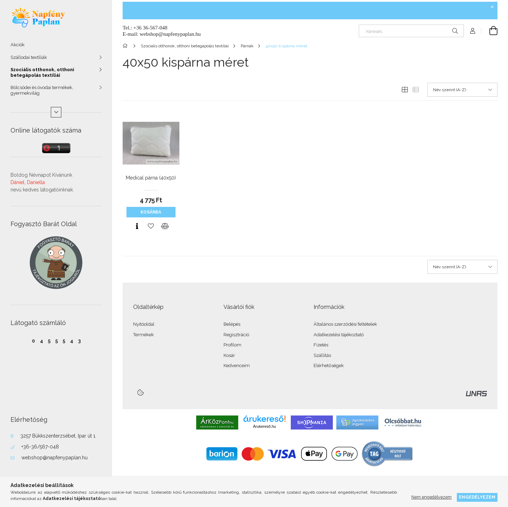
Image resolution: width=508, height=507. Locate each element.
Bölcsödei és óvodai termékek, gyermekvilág (42, 90)
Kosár (229, 355)
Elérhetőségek (329, 365)
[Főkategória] (126, 45)
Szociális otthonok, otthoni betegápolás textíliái (42, 72)
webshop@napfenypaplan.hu (54, 457)
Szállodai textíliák (29, 57)
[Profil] (472, 31)
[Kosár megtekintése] (489, 31)
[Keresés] (411, 31)
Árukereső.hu (264, 426)
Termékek (143, 334)
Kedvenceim (237, 365)
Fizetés (321, 344)
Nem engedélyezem (431, 497)
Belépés (232, 324)
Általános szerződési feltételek (345, 324)
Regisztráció (236, 334)
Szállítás (322, 355)
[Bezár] (492, 7)
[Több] (56, 112)
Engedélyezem (477, 497)
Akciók (18, 44)
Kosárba (150, 212)
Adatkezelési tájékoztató (339, 334)
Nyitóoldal (144, 324)
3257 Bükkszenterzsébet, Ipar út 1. (58, 436)
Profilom (232, 344)
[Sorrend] (462, 90)
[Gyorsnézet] (137, 226)
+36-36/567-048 (40, 446)
